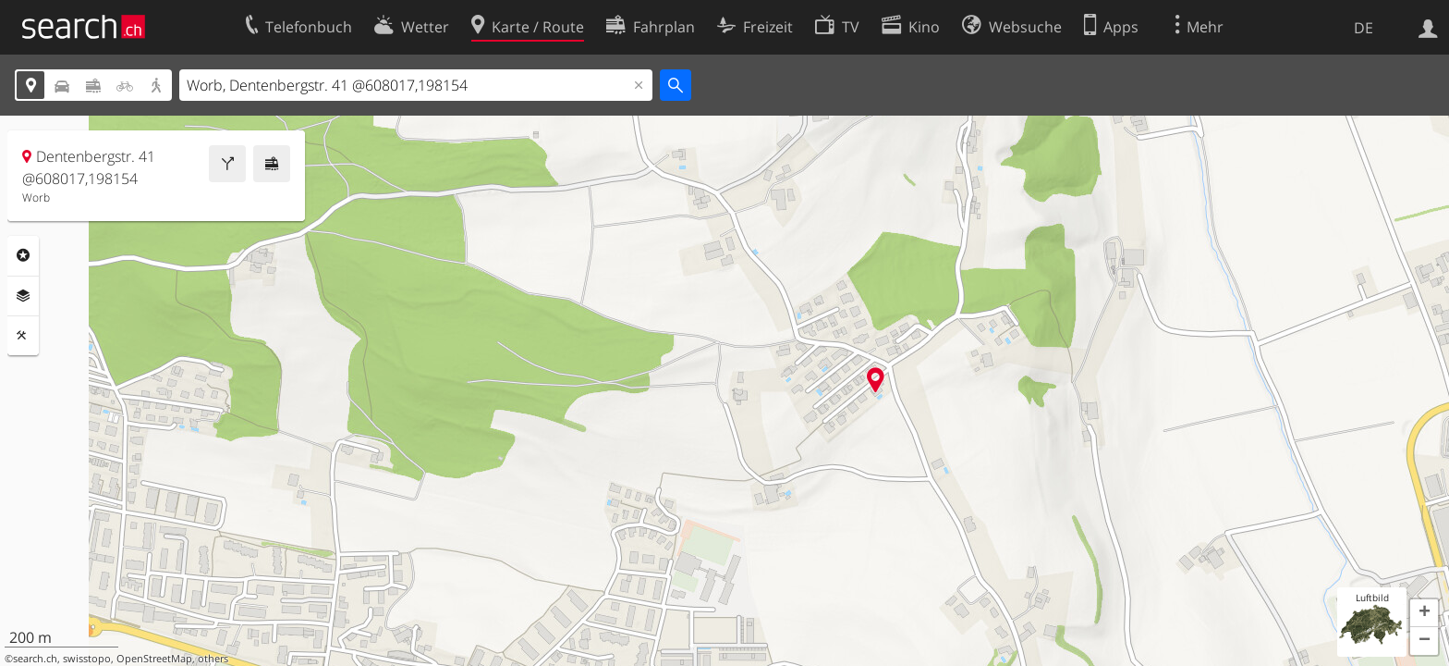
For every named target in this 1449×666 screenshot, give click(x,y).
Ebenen (23, 296)
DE (1363, 28)
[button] (1424, 613)
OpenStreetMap (154, 658)
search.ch (35, 658)
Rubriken (23, 255)
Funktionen (23, 335)
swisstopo (87, 658)
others (213, 658)
